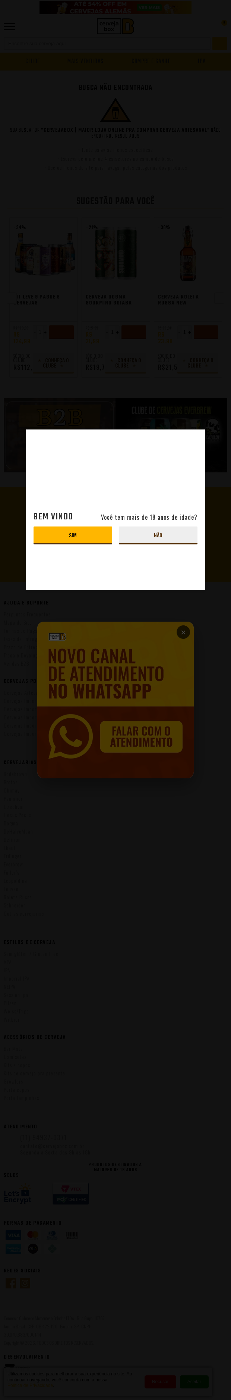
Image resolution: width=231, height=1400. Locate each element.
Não (158, 535)
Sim (73, 535)
